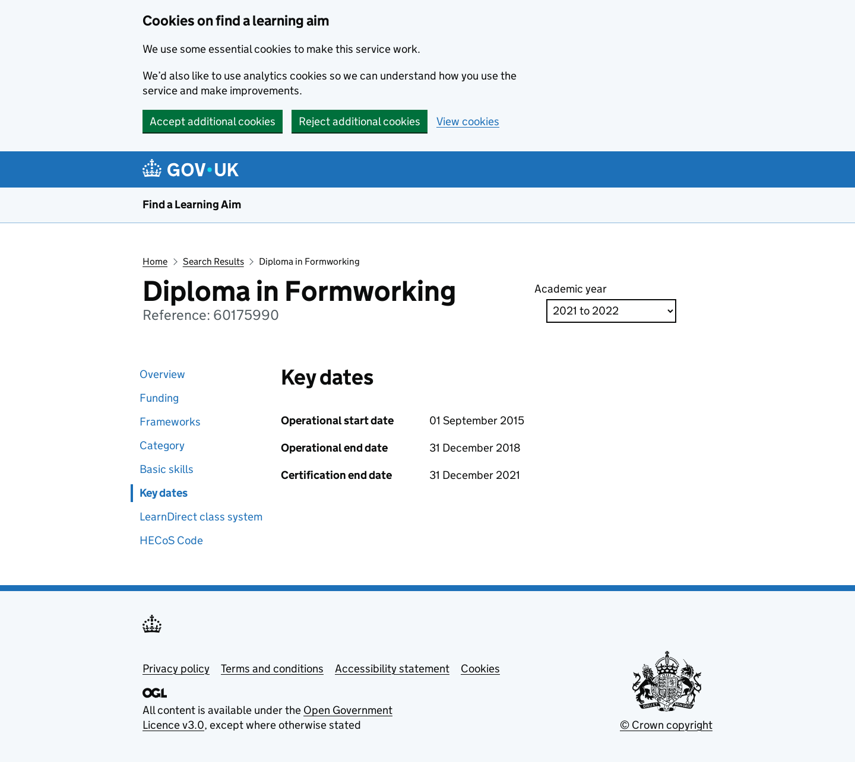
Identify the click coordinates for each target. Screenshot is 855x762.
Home (154, 261)
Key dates (164, 493)
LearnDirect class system (201, 516)
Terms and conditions (272, 668)
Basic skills (167, 469)
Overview (162, 374)
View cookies (467, 121)
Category (162, 445)
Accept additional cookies (213, 121)
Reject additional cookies (359, 121)
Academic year (570, 289)
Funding (159, 398)
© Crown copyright (666, 725)
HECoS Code (171, 540)
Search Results (213, 261)
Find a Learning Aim (191, 204)
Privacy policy (176, 668)
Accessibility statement (392, 668)
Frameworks (170, 421)
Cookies (480, 668)
